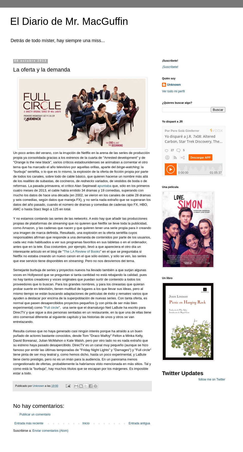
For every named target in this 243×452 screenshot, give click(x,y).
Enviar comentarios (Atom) (50, 430)
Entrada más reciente (28, 423)
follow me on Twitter (211, 379)
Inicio (86, 423)
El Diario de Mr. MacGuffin (69, 21)
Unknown (174, 84)
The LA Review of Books (82, 251)
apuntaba (104, 186)
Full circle (52, 307)
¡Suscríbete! (170, 67)
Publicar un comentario (35, 414)
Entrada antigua (139, 423)
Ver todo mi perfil (173, 91)
